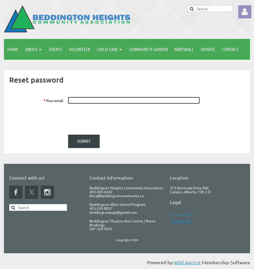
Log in (244, 11)
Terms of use (180, 220)
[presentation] (108, 119)
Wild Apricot (187, 262)
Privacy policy (181, 214)
